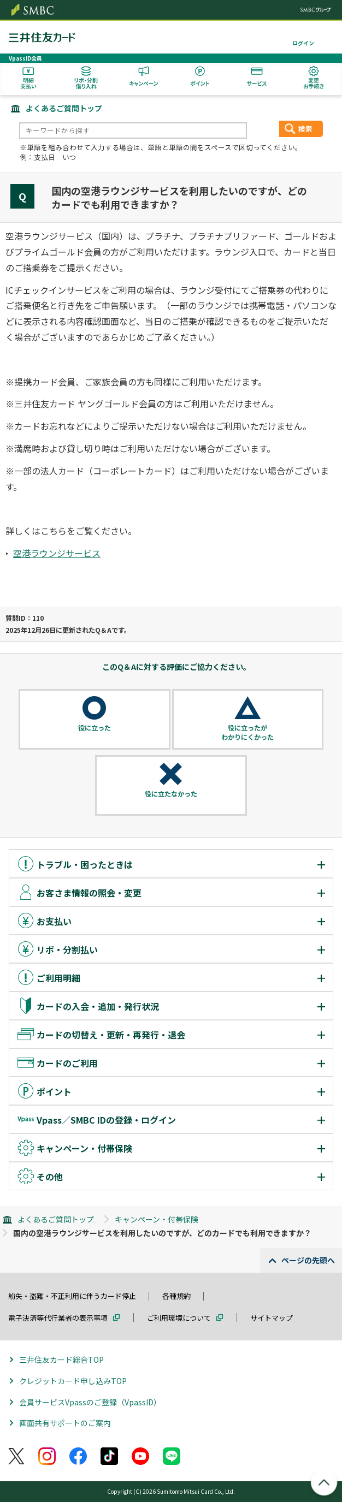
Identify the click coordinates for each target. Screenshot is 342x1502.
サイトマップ (271, 1318)
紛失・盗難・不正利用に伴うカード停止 (72, 1296)
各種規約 (176, 1296)
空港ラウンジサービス (57, 553)
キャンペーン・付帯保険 (156, 1219)
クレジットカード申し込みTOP (73, 1380)
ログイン (303, 43)
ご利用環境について (179, 1318)
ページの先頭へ (308, 1260)
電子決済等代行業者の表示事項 (58, 1318)
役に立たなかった (171, 794)
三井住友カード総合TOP (61, 1359)
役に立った (94, 728)
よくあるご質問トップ (64, 108)
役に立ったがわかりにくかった (247, 732)
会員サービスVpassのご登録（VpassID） (90, 1402)
